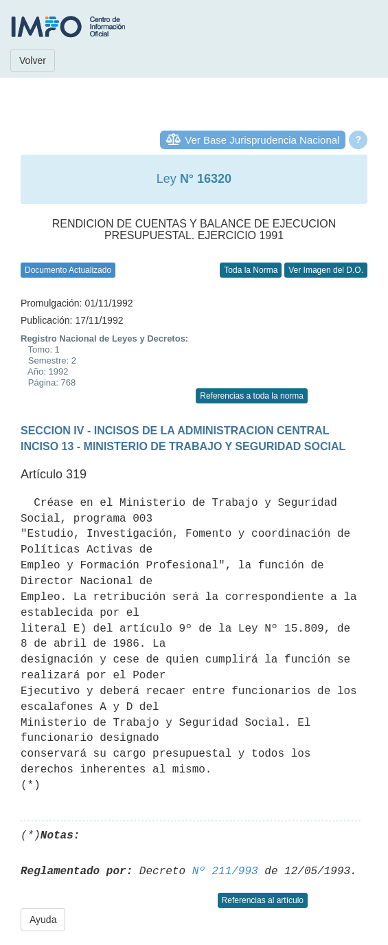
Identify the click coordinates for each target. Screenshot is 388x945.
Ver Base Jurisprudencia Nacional (262, 140)
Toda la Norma (250, 270)
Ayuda (43, 919)
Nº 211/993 (225, 871)
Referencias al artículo (263, 900)
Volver (32, 60)
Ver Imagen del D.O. (325, 270)
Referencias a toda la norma (252, 396)
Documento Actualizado (68, 270)
